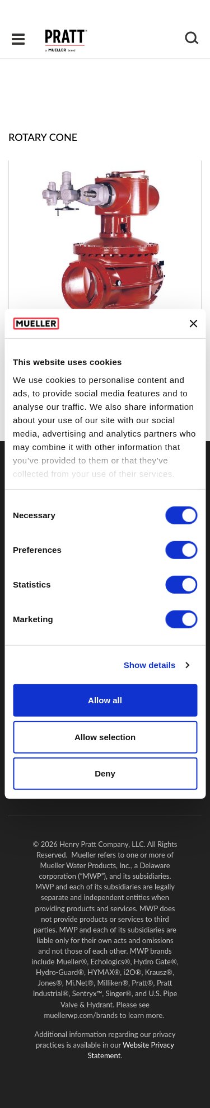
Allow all (105, 700)
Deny (105, 773)
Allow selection (105, 737)
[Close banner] (193, 324)
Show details (150, 665)
